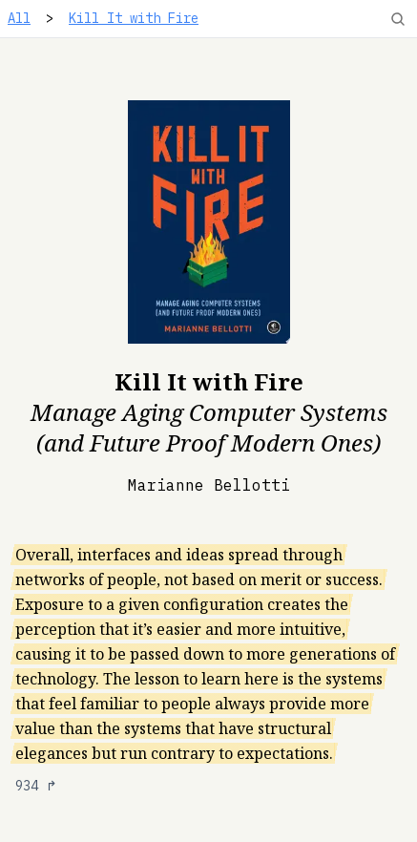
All (19, 18)
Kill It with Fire (133, 18)
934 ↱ (36, 785)
